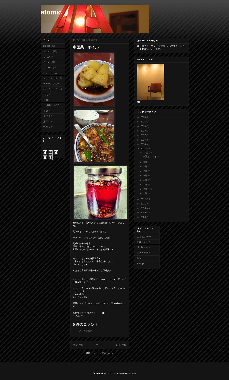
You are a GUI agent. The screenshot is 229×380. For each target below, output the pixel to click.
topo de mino (143, 252)
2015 (143, 139)
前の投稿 (121, 345)
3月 (145, 184)
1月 (145, 193)
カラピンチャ (144, 236)
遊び (45, 116)
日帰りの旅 (49, 105)
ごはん (84, 316)
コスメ (46, 56)
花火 (45, 94)
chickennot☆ (143, 247)
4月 (145, 180)
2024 (143, 117)
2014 (143, 144)
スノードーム (50, 72)
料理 (45, 126)
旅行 (45, 121)
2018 (143, 130)
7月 (145, 171)
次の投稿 (78, 345)
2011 (143, 203)
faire (140, 258)
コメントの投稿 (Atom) (102, 353)
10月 (146, 152)
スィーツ (48, 67)
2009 (143, 212)
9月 (145, 162)
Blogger (132, 373)
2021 (143, 121)
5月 (145, 175)
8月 (145, 166)
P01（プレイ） (145, 242)
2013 (143, 148)
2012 (143, 199)
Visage (140, 263)
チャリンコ (49, 83)
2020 (143, 126)
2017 (143, 135)
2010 (143, 208)
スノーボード (50, 78)
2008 (143, 217)
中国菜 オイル (151, 156)
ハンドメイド (50, 89)
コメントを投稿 (84, 330)
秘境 (45, 110)
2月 (145, 189)
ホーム (100, 345)
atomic (51, 12)
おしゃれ (48, 51)
